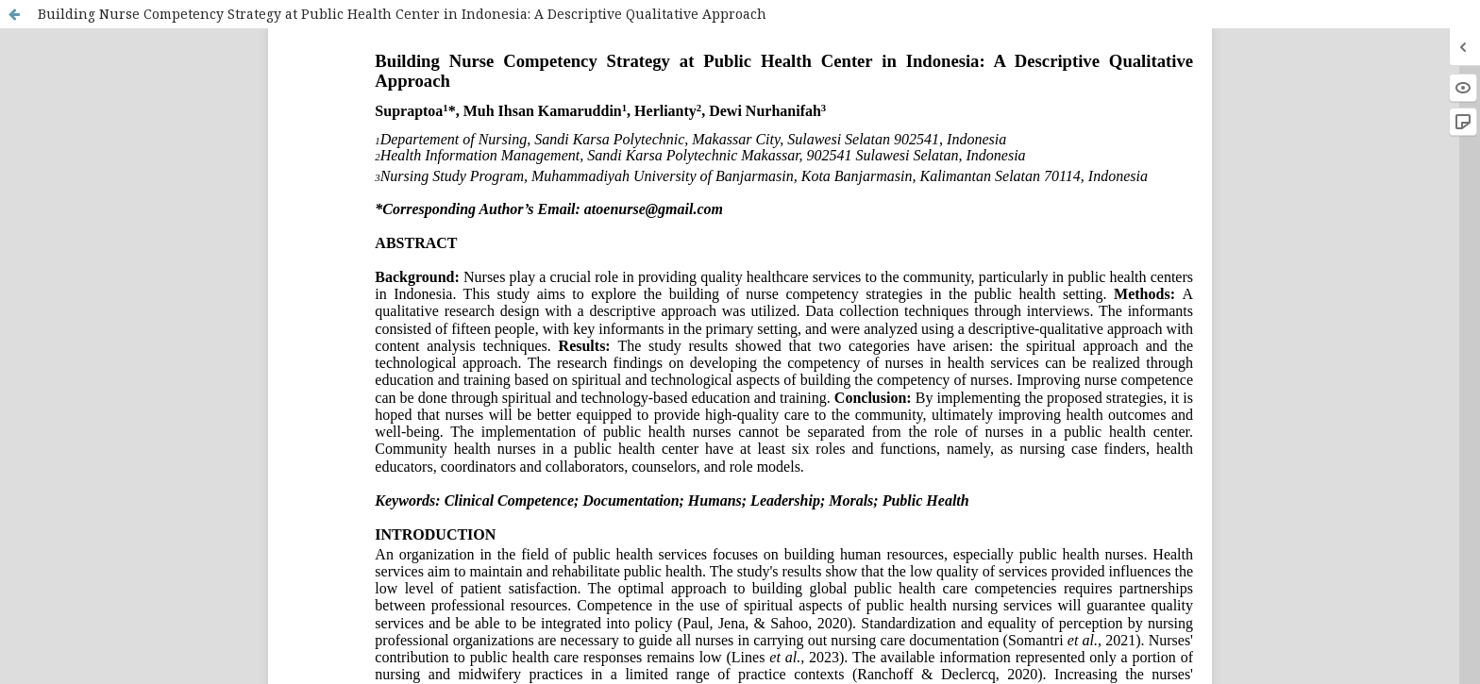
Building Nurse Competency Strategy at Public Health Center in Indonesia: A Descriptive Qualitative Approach (402, 14)
